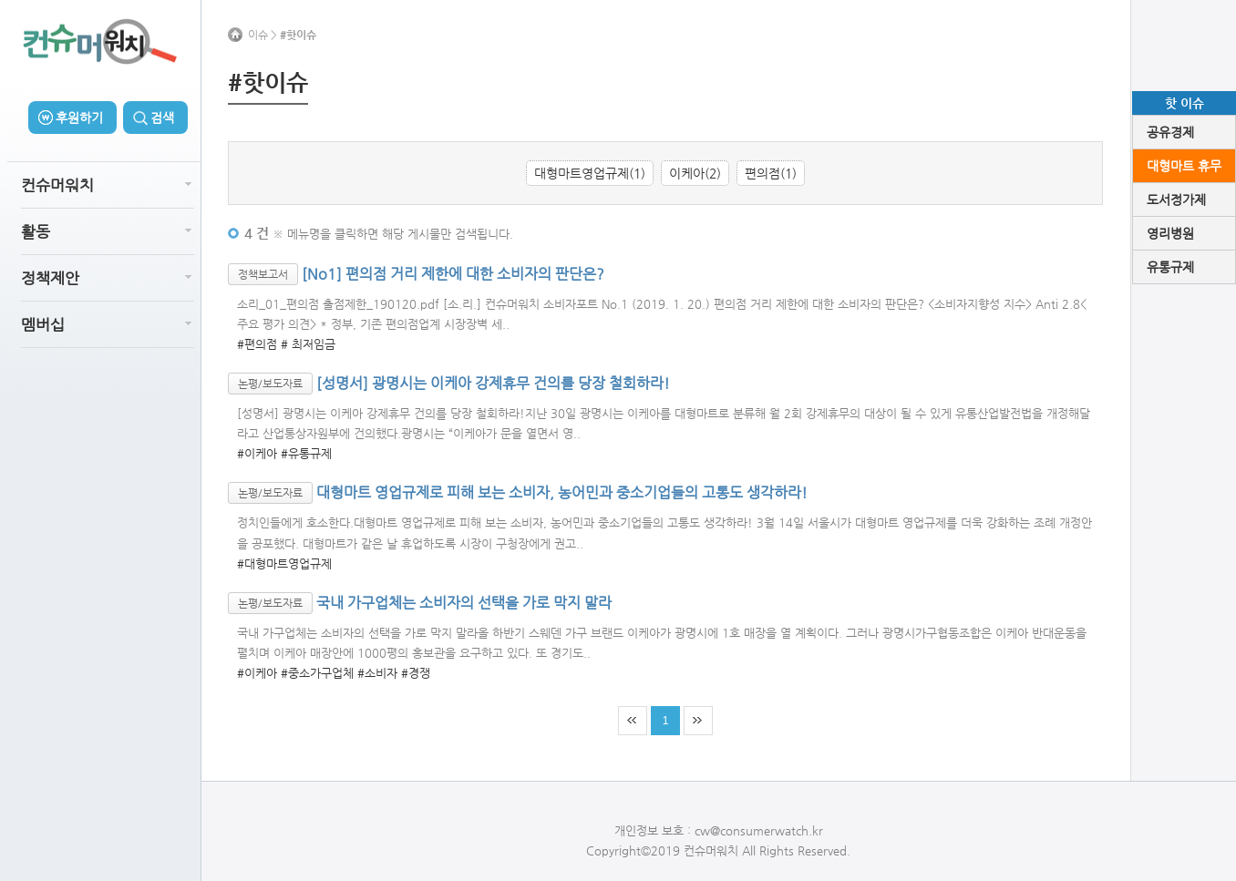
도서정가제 (1176, 199)
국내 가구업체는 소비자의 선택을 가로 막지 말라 (464, 601)
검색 (162, 117)
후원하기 (79, 117)
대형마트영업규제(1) (589, 173)
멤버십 (43, 324)
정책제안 (50, 278)
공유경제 (1170, 132)
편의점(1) (771, 173)
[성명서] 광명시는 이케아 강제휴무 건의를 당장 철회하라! (493, 383)
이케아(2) (695, 173)
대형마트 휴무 (1184, 166)
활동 (35, 231)
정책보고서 (263, 274)
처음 (632, 720)
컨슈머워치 (57, 185)
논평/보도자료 (270, 383)
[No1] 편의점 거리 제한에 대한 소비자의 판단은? (453, 273)
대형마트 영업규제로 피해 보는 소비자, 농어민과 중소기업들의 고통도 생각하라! (562, 492)
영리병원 (1170, 233)
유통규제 (1170, 267)
